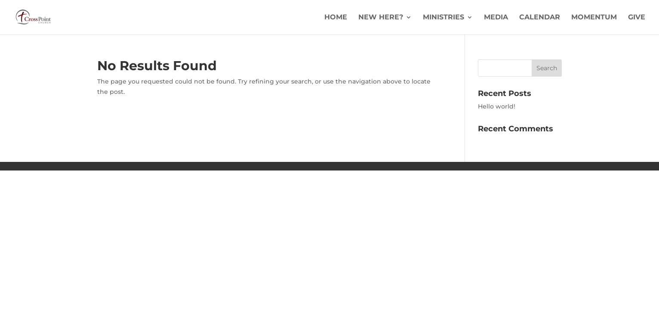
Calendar (539, 17)
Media (496, 17)
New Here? (380, 17)
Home (335, 17)
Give (636, 17)
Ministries (443, 17)
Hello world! (496, 106)
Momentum (594, 17)
